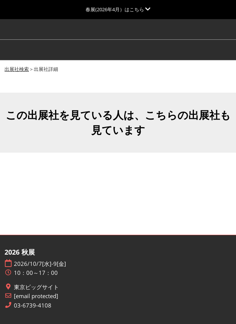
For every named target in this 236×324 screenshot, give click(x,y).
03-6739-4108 (32, 305)
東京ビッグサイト (36, 287)
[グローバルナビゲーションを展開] (118, 9)
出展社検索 (17, 69)
